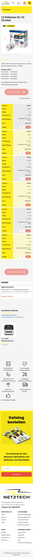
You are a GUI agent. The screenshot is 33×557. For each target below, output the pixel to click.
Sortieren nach (24, 98)
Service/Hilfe (22, 532)
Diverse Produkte (23, 522)
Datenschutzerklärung (25, 543)
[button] (4, 38)
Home (3, 514)
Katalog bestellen (16, 420)
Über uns (4, 517)
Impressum (21, 537)
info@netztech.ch (19, 505)
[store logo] (5, 3)
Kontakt (3, 520)
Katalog (3, 532)
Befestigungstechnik (24, 517)
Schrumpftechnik (23, 520)
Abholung (4, 540)
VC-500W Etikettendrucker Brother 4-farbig (7, 340)
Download (21, 535)
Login (2, 522)
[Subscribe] (16, 474)
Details (4, 283)
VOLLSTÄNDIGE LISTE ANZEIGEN (12, 317)
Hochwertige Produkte (8, 400)
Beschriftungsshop (23, 525)
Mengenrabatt (5, 535)
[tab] (16, 283)
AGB (19, 540)
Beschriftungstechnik (24, 514)
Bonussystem (5, 537)
